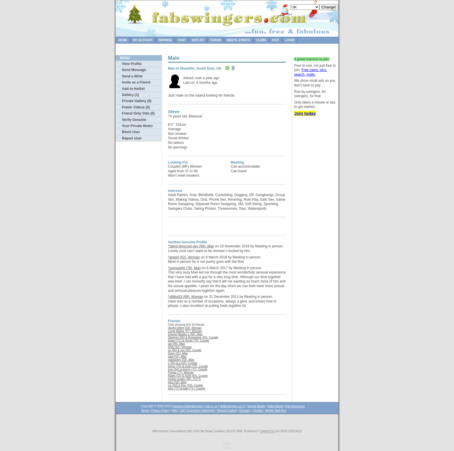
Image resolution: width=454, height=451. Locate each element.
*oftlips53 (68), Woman (185, 297)
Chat (182, 40)
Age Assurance (295, 406)
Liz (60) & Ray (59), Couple (185, 385)
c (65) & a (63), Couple (182, 363)
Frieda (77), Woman (181, 372)
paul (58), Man (177, 382)
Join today (305, 113)
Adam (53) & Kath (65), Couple (188, 375)
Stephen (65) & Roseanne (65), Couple (193, 337)
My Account (143, 40)
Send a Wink (132, 76)
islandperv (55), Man (181, 359)
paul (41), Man (177, 356)
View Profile (132, 64)
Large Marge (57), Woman (185, 331)
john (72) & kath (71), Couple (186, 388)
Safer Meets (275, 406)
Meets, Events (238, 40)
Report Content (227, 410)
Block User (131, 132)
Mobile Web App (275, 410)
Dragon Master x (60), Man (185, 334)
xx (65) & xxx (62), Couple (185, 350)
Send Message (134, 70)
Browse (165, 40)
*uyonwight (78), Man (184, 268)
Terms (145, 410)
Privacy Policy (160, 410)
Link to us (211, 406)
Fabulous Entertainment (187, 406)
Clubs (261, 40)
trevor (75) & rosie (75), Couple (188, 366)
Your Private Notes (137, 126)
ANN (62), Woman (180, 347)
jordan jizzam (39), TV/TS (184, 379)
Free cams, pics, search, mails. (310, 72)
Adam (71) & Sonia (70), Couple (188, 340)
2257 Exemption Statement (197, 410)
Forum (215, 40)
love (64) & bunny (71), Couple (187, 369)
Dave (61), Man (178, 353)
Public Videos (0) (136, 107)
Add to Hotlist (133, 89)
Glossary (244, 410)
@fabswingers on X (232, 406)
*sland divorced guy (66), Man (191, 246)
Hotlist (198, 40)
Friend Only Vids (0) (138, 113)
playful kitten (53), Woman (185, 327)
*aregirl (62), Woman (184, 257)
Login (289, 40)
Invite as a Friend (136, 82)
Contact (258, 410)
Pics (275, 40)
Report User (132, 138)
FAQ (175, 410)
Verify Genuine (134, 120)
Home (122, 40)
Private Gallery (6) (136, 101)
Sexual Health (256, 406)
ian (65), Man (176, 343)
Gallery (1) (130, 95)
